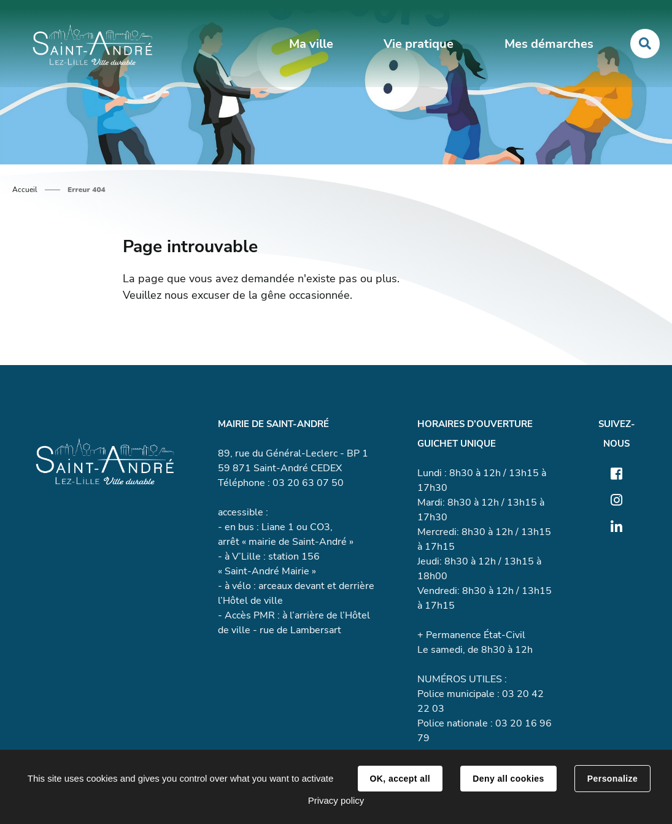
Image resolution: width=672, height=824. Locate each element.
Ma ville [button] (311, 44)
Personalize (612, 779)
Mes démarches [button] (548, 44)
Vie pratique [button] (419, 44)
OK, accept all (400, 779)
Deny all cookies (508, 779)
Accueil (24, 189)
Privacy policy (336, 800)
